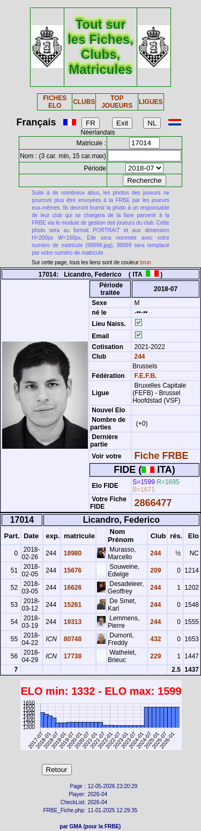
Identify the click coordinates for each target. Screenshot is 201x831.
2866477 (153, 503)
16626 (71, 587)
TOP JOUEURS (116, 101)
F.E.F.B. (146, 376)
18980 (71, 553)
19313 (71, 622)
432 (154, 639)
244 (138, 356)
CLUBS (84, 102)
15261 (71, 605)
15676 (71, 570)
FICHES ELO (54, 101)
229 (154, 656)
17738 (71, 656)
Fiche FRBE (162, 455)
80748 (71, 639)
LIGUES (151, 102)
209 (154, 570)
